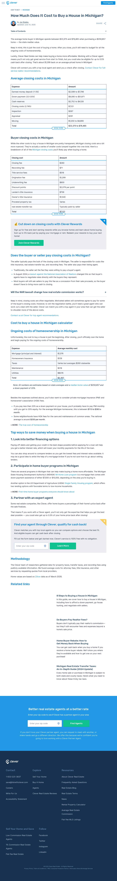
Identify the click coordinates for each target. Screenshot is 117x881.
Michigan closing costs (42, 149)
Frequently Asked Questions (74, 782)
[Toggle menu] (3, 3)
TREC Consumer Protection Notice (57, 868)
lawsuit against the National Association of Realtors (53, 274)
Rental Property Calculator (73, 804)
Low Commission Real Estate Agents (19, 837)
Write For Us (11, 793)
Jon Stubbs (24, 22)
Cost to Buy (15, 10)
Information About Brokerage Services (81, 868)
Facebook (43, 835)
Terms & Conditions (40, 868)
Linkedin (42, 852)
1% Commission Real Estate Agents (18, 847)
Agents (36, 788)
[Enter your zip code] (31, 546)
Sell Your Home (39, 777)
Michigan (26, 10)
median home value (79, 385)
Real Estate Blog (69, 788)
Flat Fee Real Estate (14, 854)
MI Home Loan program (66, 474)
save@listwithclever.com (17, 782)
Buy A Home (38, 782)
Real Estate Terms (70, 793)
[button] (31, 546)
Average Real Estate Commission (71, 812)
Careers (9, 788)
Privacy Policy (28, 868)
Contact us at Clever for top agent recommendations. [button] (35, 315)
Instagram (43, 846)
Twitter (42, 841)
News (64, 799)
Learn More (63, 545)
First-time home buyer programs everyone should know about (46, 492)
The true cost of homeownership (33, 425)
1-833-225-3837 (13, 777)
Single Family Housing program (79, 483)
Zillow (37, 576)
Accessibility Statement (16, 799)
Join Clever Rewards (28, 243)
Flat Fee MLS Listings (71, 819)
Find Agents (108, 3)
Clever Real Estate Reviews (45, 793)
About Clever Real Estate (73, 777)
